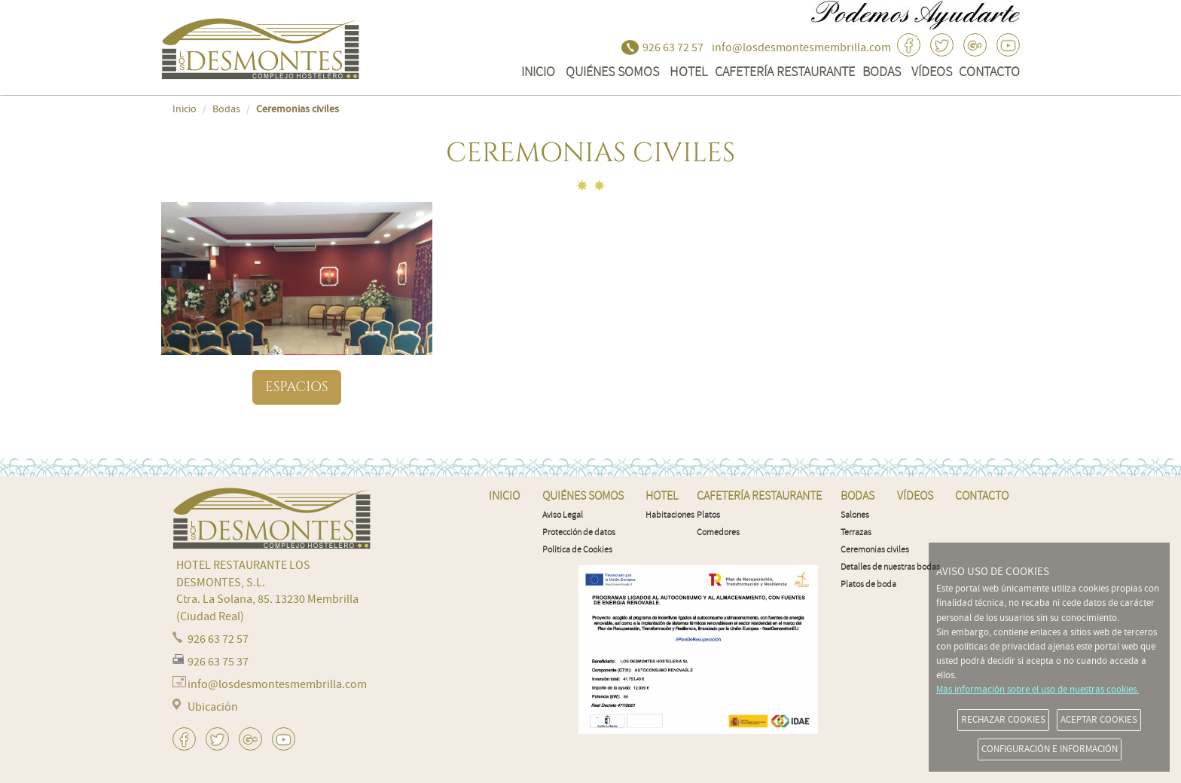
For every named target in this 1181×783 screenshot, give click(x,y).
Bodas (881, 71)
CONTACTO (989, 71)
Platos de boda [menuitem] (868, 584)
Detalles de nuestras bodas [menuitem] (890, 567)
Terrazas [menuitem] (856, 532)
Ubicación (213, 706)
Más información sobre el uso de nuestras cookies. (1037, 690)
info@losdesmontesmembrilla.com (801, 47)
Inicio (184, 109)
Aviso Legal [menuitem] (562, 515)
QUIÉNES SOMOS (612, 71)
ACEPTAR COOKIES (1098, 720)
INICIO (538, 71)
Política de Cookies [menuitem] (577, 549)
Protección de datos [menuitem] (578, 532)
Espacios (296, 387)
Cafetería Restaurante (785, 71)
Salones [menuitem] (855, 515)
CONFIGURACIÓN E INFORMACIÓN (1049, 749)
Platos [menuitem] (708, 515)
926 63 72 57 (672, 47)
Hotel (688, 71)
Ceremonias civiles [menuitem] (875, 549)
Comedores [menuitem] (718, 532)
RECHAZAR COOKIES (1003, 720)
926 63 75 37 (218, 661)
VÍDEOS (931, 71)
